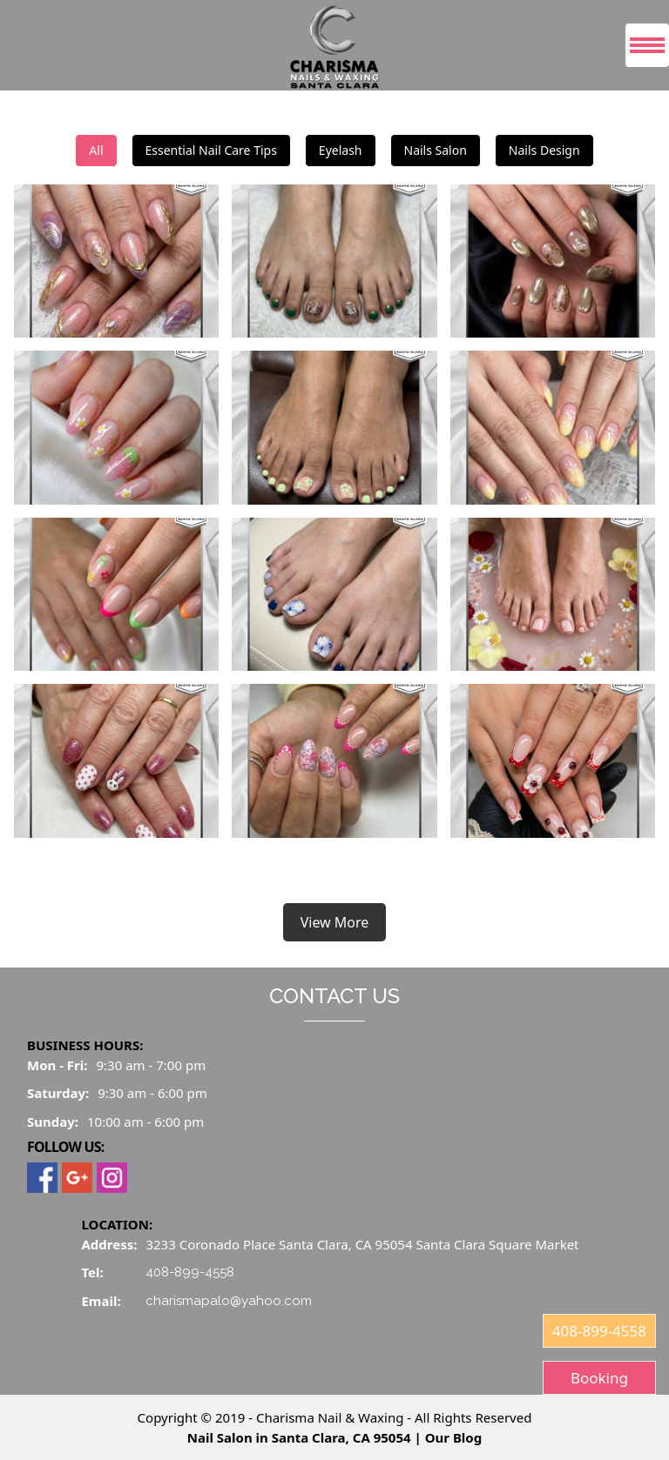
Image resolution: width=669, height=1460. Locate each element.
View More (335, 922)
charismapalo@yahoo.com (228, 1301)
